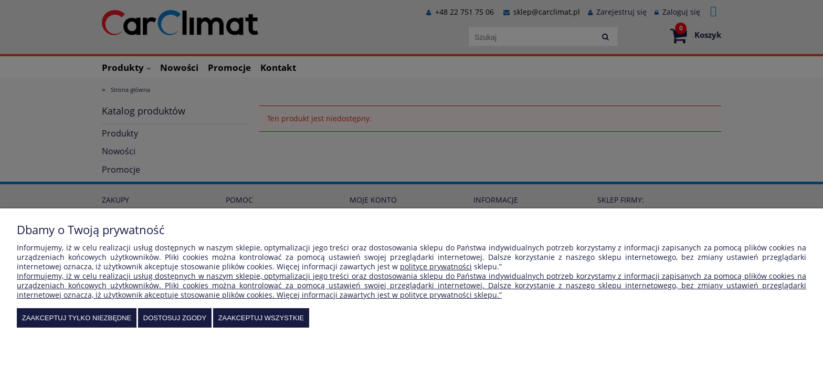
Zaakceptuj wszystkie (261, 318)
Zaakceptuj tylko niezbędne (77, 318)
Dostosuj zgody (174, 318)
